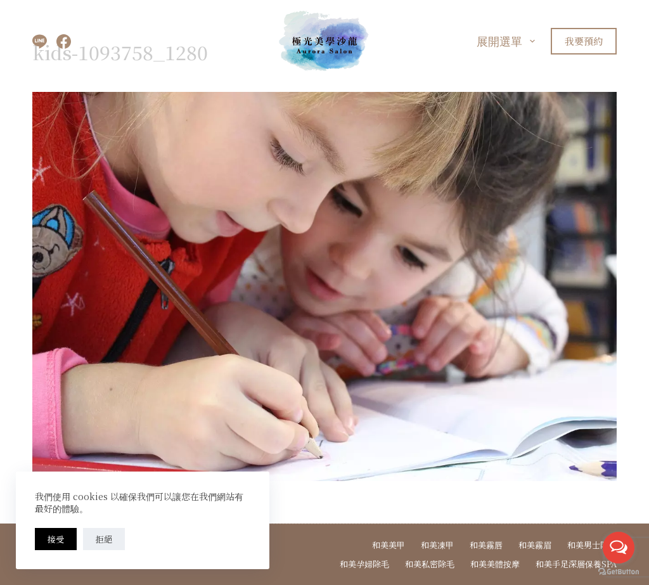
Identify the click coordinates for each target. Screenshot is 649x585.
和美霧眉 (534, 545)
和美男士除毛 (592, 545)
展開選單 (508, 40)
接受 (56, 539)
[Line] (39, 41)
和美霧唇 (486, 545)
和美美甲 (388, 545)
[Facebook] (63, 41)
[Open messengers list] (618, 547)
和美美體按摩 (495, 564)
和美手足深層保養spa (576, 564)
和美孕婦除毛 (364, 564)
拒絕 (104, 539)
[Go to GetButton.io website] (618, 572)
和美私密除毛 (429, 564)
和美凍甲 (437, 545)
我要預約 (584, 41)
